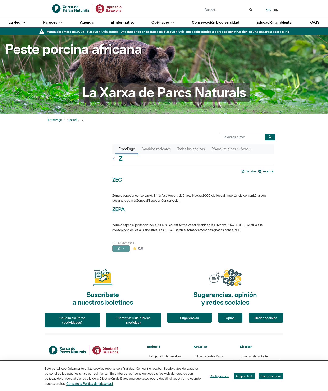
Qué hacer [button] (163, 22)
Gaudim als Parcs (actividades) (72, 320)
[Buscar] (241, 137)
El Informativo (122, 22)
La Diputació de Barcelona (165, 356)
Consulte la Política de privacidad (89, 383)
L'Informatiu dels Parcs (209, 356)
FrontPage (55, 120)
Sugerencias (189, 318)
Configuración (219, 376)
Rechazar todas (270, 376)
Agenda (87, 22)
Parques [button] (53, 22)
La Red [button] (17, 22)
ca (268, 10)
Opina (230, 318)
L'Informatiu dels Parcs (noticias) (133, 320)
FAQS (314, 22)
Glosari (72, 120)
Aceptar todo (244, 376)
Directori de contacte (255, 356)
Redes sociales (266, 318)
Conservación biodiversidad (215, 22)
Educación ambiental (274, 22)
